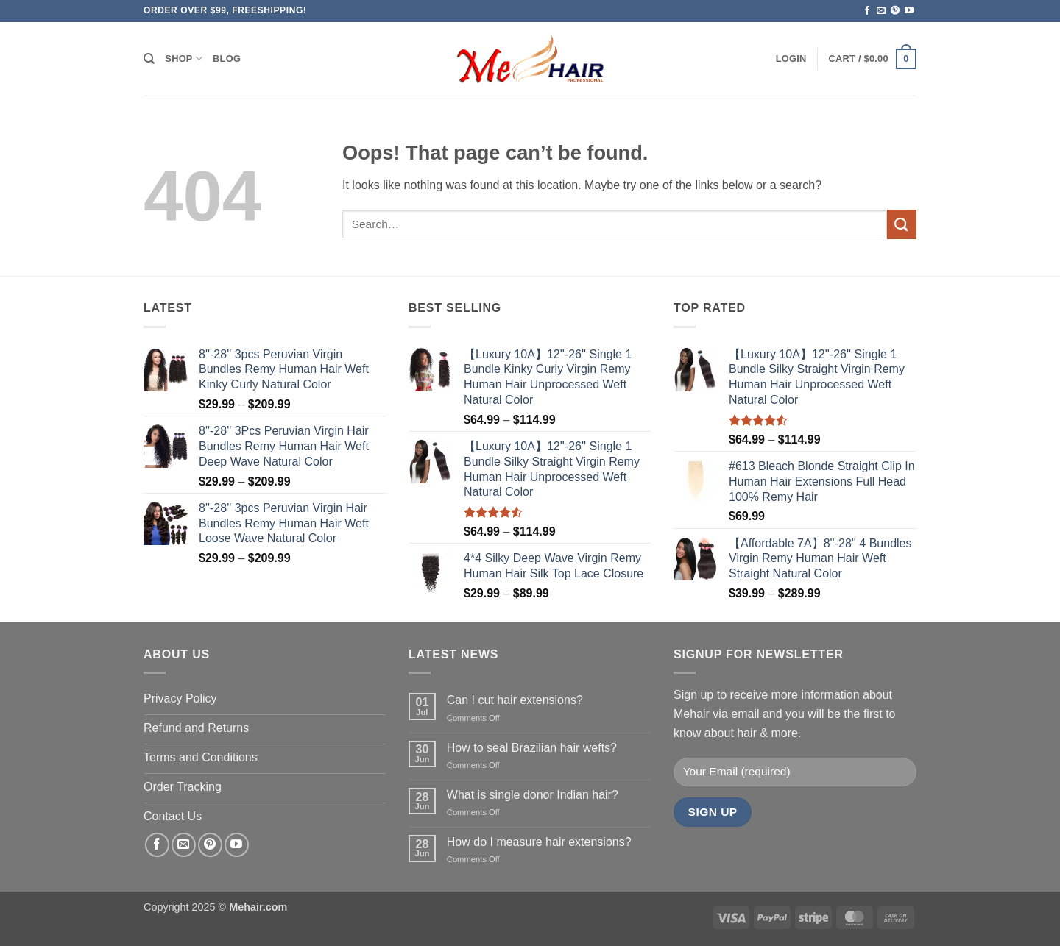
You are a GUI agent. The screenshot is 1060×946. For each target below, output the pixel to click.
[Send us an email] (881, 11)
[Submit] (901, 224)
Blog (227, 58)
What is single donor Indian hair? (532, 795)
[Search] (149, 59)
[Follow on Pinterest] (895, 11)
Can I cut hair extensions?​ (515, 700)
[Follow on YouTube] (909, 11)
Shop (183, 58)
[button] (791, 59)
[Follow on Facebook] (867, 11)
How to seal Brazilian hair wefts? (532, 747)
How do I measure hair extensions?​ (539, 842)
